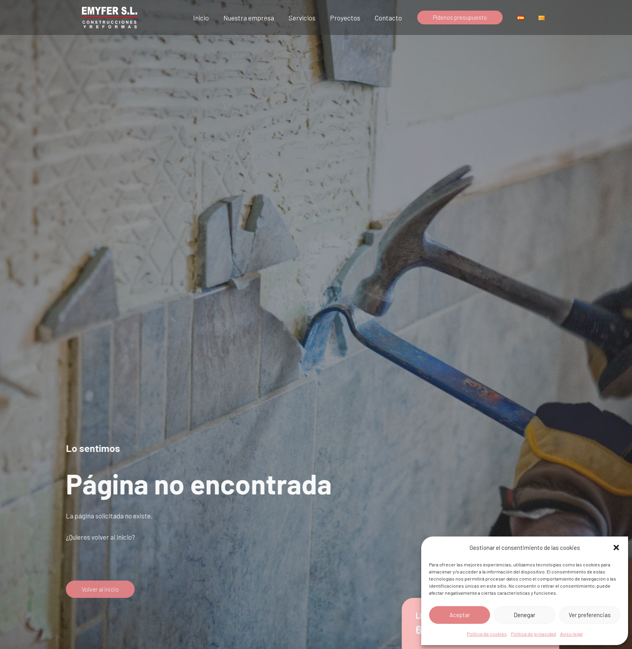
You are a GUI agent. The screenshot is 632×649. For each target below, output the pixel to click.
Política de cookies (487, 633)
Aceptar (460, 614)
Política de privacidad (533, 633)
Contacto (391, 18)
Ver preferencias (590, 614)
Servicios (307, 18)
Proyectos (349, 18)
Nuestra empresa (255, 18)
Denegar (524, 614)
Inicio (209, 18)
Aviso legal (571, 633)
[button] (616, 547)
